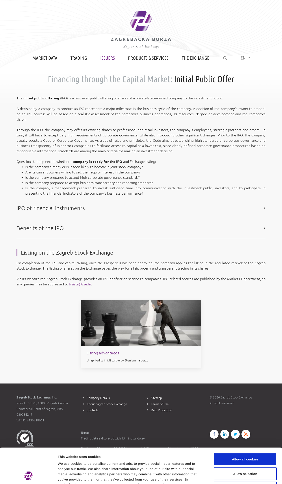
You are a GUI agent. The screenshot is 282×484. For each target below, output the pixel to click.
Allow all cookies (245, 426)
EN (245, 57)
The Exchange (195, 58)
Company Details (98, 398)
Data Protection (161, 410)
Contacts (92, 410)
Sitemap (156, 398)
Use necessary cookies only (245, 455)
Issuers (107, 58)
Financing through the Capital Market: (110, 79)
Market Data (44, 58)
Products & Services (148, 58)
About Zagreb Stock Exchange (107, 404)
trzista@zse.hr (80, 284)
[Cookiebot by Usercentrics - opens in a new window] (28, 475)
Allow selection (245, 441)
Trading (78, 58)
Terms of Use (160, 404)
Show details (231, 475)
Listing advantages (103, 353)
